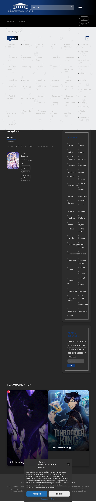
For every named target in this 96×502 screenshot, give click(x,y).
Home (9, 32)
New (51, 146)
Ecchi (56, 58)
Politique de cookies (47, 499)
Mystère (82, 225)
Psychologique (84, 90)
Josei (13, 80)
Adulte (81, 145)
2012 (83, 349)
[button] (68, 464)
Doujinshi (71, 172)
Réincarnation (27, 99)
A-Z (17, 146)
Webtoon (82, 311)
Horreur (70, 203)
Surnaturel (11, 114)
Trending (32, 146)
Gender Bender (11, 68)
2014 (74, 349)
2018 (74, 345)
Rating (23, 146)
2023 (69, 341)
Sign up (84, 24)
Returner (82, 254)
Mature (81, 218)
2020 (83, 341)
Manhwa (71, 218)
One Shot (81, 230)
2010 (74, 353)
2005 (69, 357)
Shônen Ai (70, 281)
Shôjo (41, 102)
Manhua (82, 211)
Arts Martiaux (68, 47)
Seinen (70, 269)
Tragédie (82, 291)
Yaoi (12, 124)
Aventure (82, 159)
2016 (83, 345)
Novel (27, 87)
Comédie (82, 165)
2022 (74, 341)
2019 (70, 345)
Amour (81, 152)
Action (11, 45)
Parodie (70, 238)
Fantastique (83, 61)
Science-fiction (69, 97)
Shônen (81, 274)
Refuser (59, 494)
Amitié (70, 152)
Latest (10, 146)
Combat (71, 165)
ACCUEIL (10, 21)
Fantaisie (82, 179)
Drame (40, 59)
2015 (70, 349)
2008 (79, 353)
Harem (54, 68)
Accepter (37, 494)
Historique (68, 70)
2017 (79, 345)
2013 (79, 349)
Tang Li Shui (17, 32)
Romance (71, 260)
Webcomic (69, 114)
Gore (27, 67)
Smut (84, 102)
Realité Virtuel (11, 97)
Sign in (84, 18)
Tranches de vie (41, 112)
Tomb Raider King (60, 447)
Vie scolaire (53, 113)
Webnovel (71, 311)
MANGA (22, 21)
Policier (81, 238)
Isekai (82, 74)
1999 (74, 357)
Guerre (81, 190)
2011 (69, 353)
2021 (79, 341)
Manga (26, 81)
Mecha (70, 225)
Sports (84, 107)
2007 (83, 353)
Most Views (43, 146)
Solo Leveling (17, 462)
